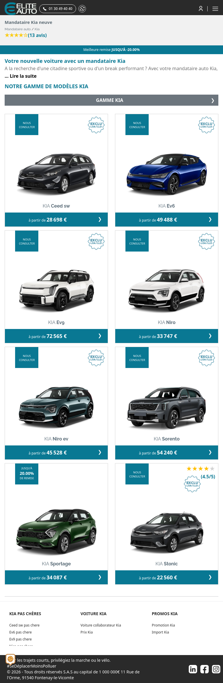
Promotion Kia (163, 625)
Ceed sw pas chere (24, 625)
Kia (37, 29)
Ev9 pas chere (20, 639)
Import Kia (160, 632)
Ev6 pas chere (20, 632)
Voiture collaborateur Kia (100, 625)
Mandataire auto (18, 29)
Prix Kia (86, 632)
